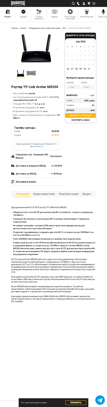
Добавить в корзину (81, 115)
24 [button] (89, 64)
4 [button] (93, 51)
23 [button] (85, 64)
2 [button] (84, 51)
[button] (15, 48)
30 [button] (85, 69)
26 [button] (68, 69)
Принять (75, 402)
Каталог (23, 28)
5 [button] (68, 55)
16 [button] (85, 60)
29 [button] (80, 69)
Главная (14, 28)
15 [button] (80, 60)
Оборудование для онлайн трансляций (44, 28)
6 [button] (72, 55)
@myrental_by (36, 146)
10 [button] (89, 55)
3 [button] (88, 51)
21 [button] (76, 64)
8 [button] (80, 55)
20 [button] (72, 64)
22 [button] (80, 64)
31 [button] (89, 69)
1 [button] (80, 51)
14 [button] (76, 60)
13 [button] (72, 60)
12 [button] (68, 60)
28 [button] (76, 69)
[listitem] (36, 48)
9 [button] (84, 55)
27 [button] (72, 69)
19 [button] (68, 64)
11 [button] (93, 55)
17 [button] (89, 60)
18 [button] (93, 60)
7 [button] (76, 55)
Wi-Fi (64, 28)
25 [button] (93, 64)
